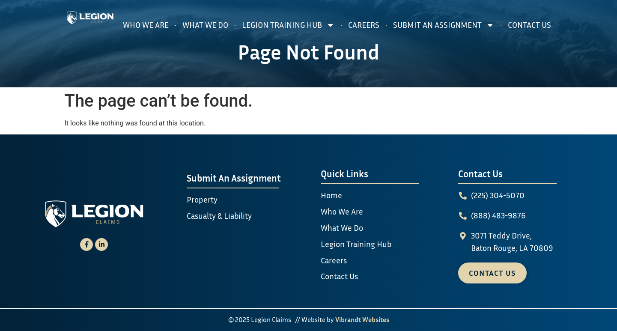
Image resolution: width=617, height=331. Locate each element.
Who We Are (146, 25)
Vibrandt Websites (362, 319)
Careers (363, 25)
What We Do (205, 25)
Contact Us (529, 25)
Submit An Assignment (443, 25)
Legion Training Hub (288, 25)
